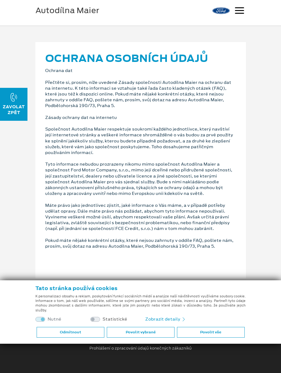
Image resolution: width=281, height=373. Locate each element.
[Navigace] (239, 11)
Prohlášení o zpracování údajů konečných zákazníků (140, 348)
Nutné (54, 319)
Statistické (115, 319)
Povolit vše (210, 332)
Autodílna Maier (67, 10)
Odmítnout (70, 332)
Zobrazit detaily (165, 319)
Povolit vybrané (141, 332)
